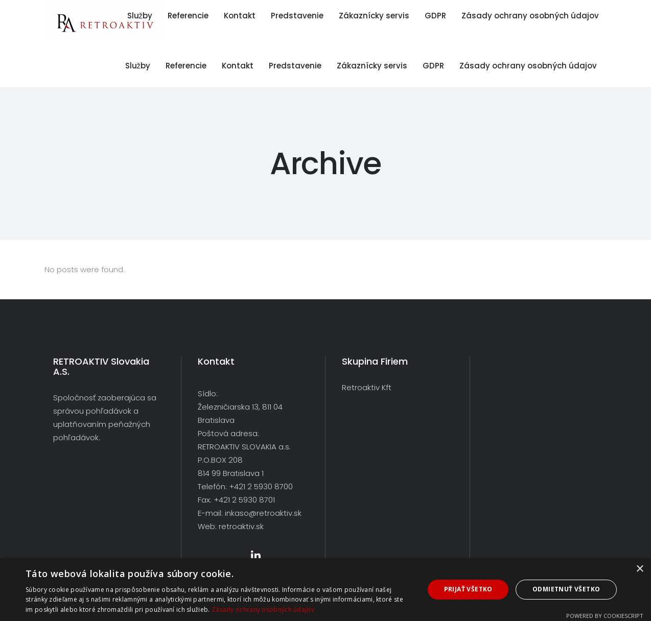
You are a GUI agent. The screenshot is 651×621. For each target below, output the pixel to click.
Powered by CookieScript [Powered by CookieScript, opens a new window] (604, 615)
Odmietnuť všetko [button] (566, 589)
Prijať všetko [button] (468, 589)
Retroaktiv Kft (366, 387)
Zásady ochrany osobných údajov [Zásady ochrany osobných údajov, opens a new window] (263, 609)
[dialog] (325, 589)
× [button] (639, 569)
